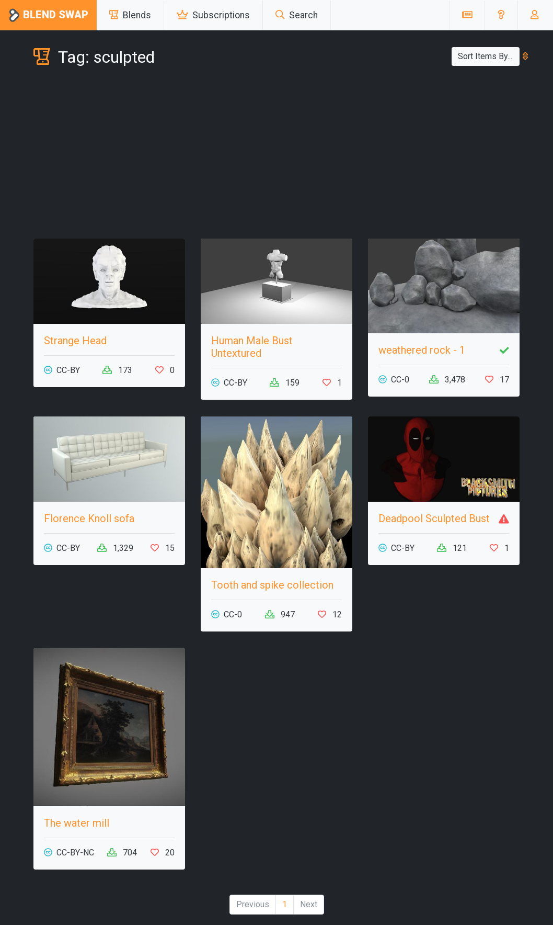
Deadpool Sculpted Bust (434, 518)
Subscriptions (213, 15)
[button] (501, 15)
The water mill (76, 823)
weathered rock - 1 (421, 350)
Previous (252, 904)
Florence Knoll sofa (89, 518)
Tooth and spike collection (272, 585)
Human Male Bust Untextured (252, 346)
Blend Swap (48, 15)
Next (308, 904)
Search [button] (296, 15)
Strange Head (75, 340)
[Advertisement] (276, 155)
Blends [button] (130, 15)
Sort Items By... (489, 56)
